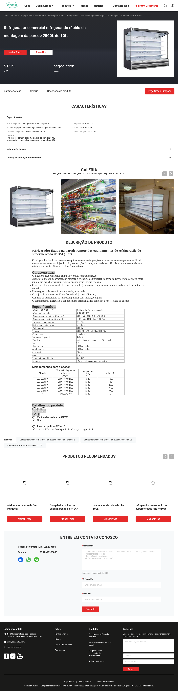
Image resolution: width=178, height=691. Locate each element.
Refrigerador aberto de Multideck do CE (24, 445)
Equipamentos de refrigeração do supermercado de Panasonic (47, 440)
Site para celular (85, 682)
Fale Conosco (60, 650)
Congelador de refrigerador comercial (99, 635)
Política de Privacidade (105, 682)
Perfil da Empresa (61, 634)
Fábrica (58, 639)
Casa (6, 15)
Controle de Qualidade (63, 645)
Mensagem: (88, 546)
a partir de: (88, 579)
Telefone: (87, 593)
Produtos (15, 15)
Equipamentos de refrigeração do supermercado (43, 15)
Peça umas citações (159, 90)
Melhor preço (15, 52)
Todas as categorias (96, 661)
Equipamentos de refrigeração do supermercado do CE (108, 440)
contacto (90, 609)
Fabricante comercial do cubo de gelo (100, 643)
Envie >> (131, 669)
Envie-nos (41, 52)
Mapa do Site (69, 682)
